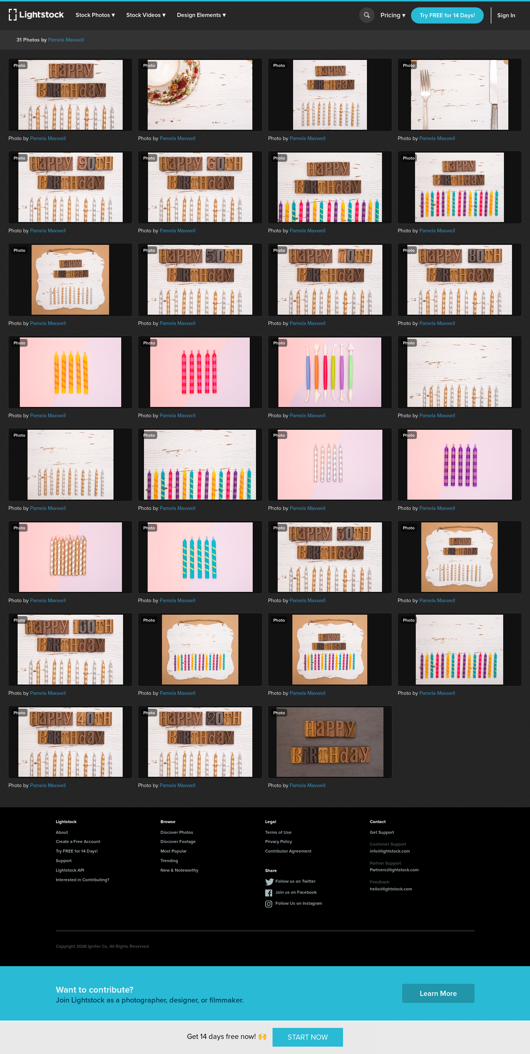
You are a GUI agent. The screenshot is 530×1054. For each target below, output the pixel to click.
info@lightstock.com (390, 851)
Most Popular (174, 851)
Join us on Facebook (296, 892)
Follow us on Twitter (295, 881)
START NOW (308, 1037)
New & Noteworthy (179, 870)
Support (64, 860)
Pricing (393, 15)
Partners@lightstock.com (394, 870)
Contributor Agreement (288, 851)
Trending (169, 860)
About (62, 832)
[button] (95, 15)
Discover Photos (177, 832)
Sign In (506, 15)
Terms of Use (278, 832)
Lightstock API (70, 870)
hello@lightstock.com (391, 889)
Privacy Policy (278, 841)
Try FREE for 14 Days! (447, 15)
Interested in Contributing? (82, 879)
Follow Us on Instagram (298, 903)
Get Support (382, 832)
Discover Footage (178, 841)
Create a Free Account (78, 841)
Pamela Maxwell (66, 40)
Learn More (438, 993)
